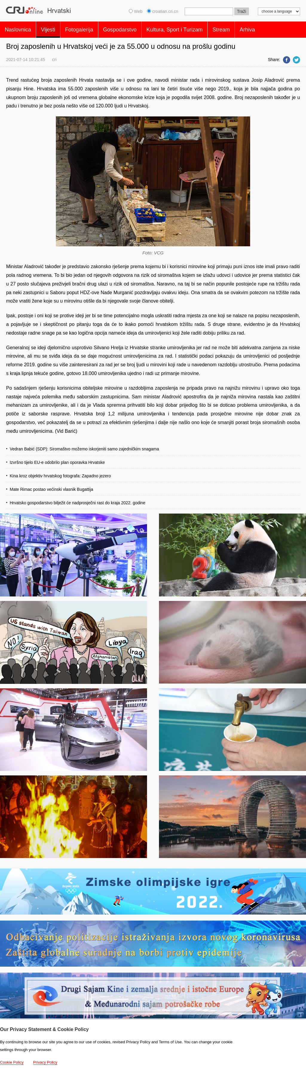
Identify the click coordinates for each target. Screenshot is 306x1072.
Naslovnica (18, 28)
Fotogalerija (79, 28)
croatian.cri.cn (163, 11)
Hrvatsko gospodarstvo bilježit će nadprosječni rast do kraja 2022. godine (77, 499)
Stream (221, 28)
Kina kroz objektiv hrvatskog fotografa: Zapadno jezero (60, 472)
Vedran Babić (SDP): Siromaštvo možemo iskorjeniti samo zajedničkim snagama (84, 446)
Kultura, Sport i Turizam (174, 28)
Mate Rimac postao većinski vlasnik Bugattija (51, 486)
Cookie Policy (12, 1062)
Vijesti (48, 28)
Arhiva (247, 28)
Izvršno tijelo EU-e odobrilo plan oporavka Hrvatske (57, 459)
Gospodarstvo (120, 28)
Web (135, 11)
